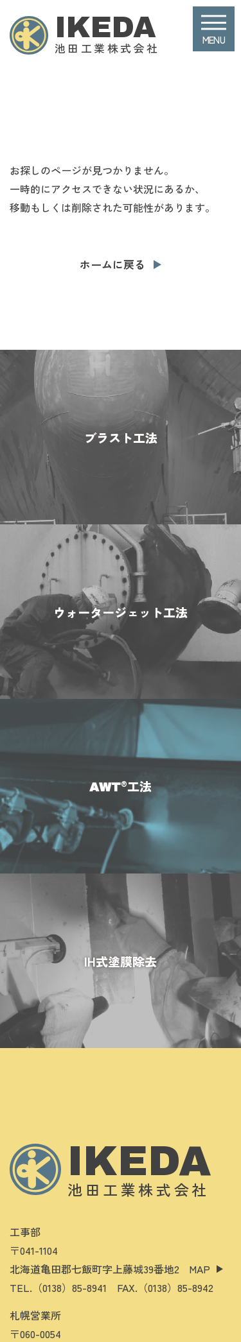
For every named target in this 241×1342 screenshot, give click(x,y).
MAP (199, 1269)
